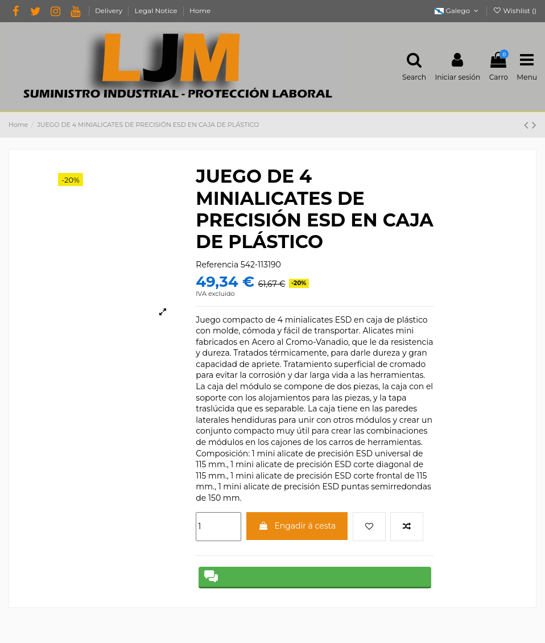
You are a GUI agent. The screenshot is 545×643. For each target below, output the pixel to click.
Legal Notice (157, 10)
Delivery (110, 10)
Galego (457, 10)
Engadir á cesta (297, 526)
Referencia (217, 264)
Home (199, 10)
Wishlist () (514, 10)
